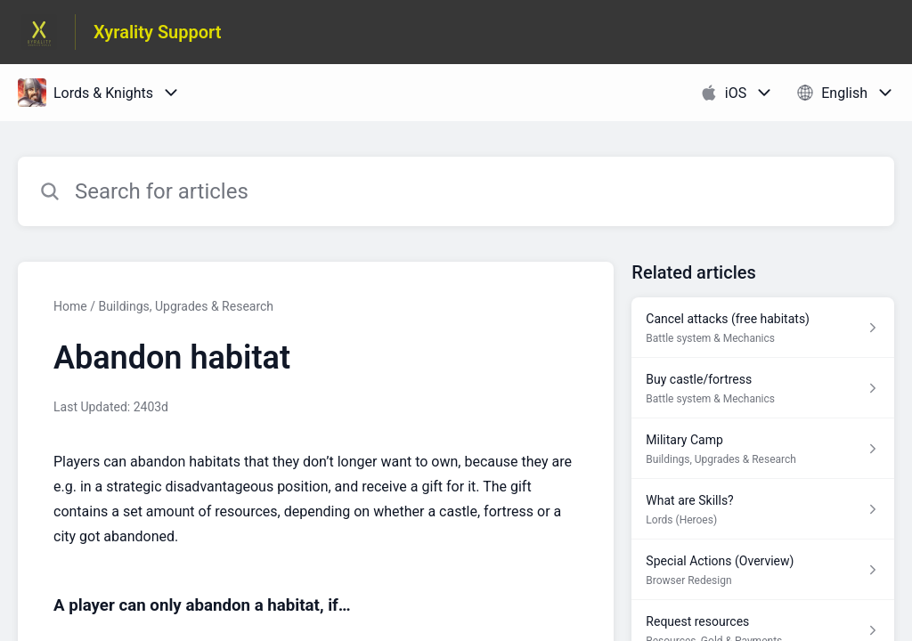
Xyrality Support (158, 32)
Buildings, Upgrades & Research (185, 306)
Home (70, 306)
